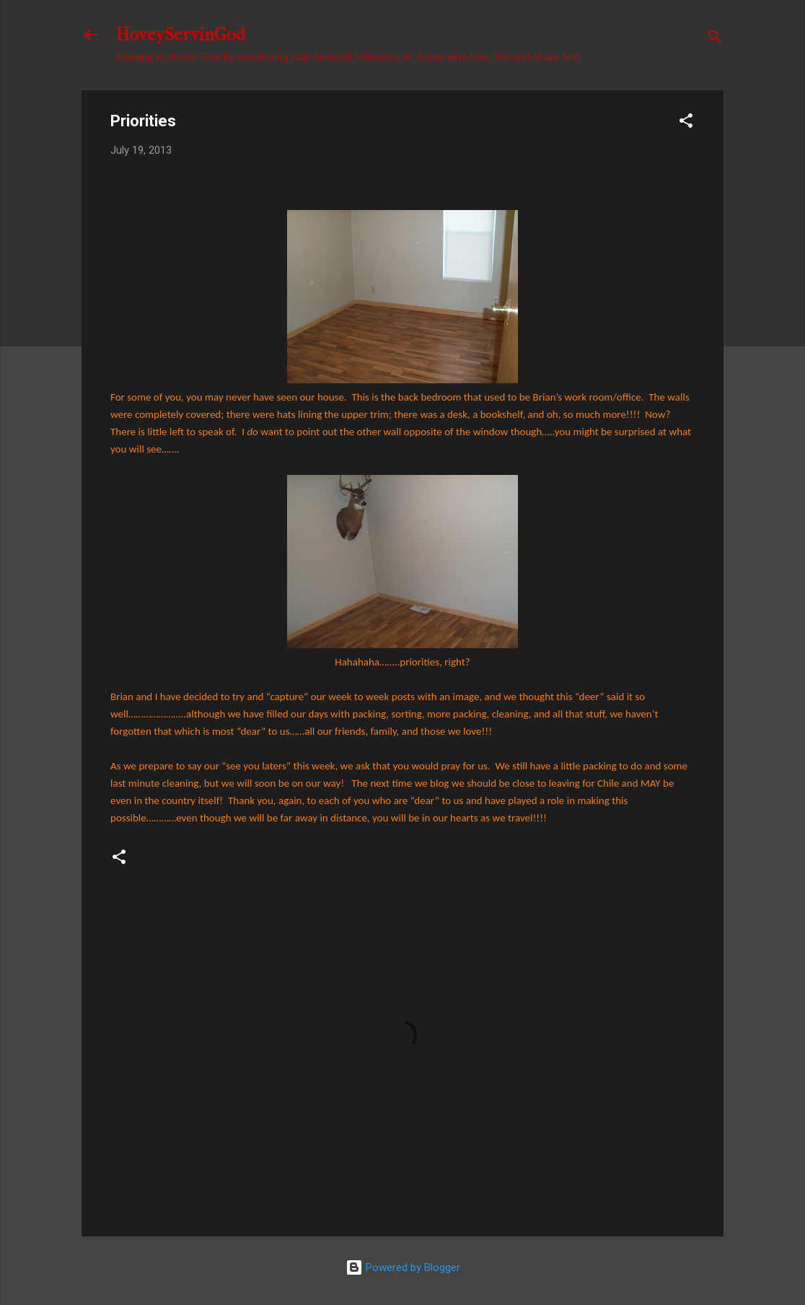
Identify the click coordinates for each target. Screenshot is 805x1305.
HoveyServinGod (180, 35)
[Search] (714, 39)
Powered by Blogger (403, 1267)
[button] (686, 123)
